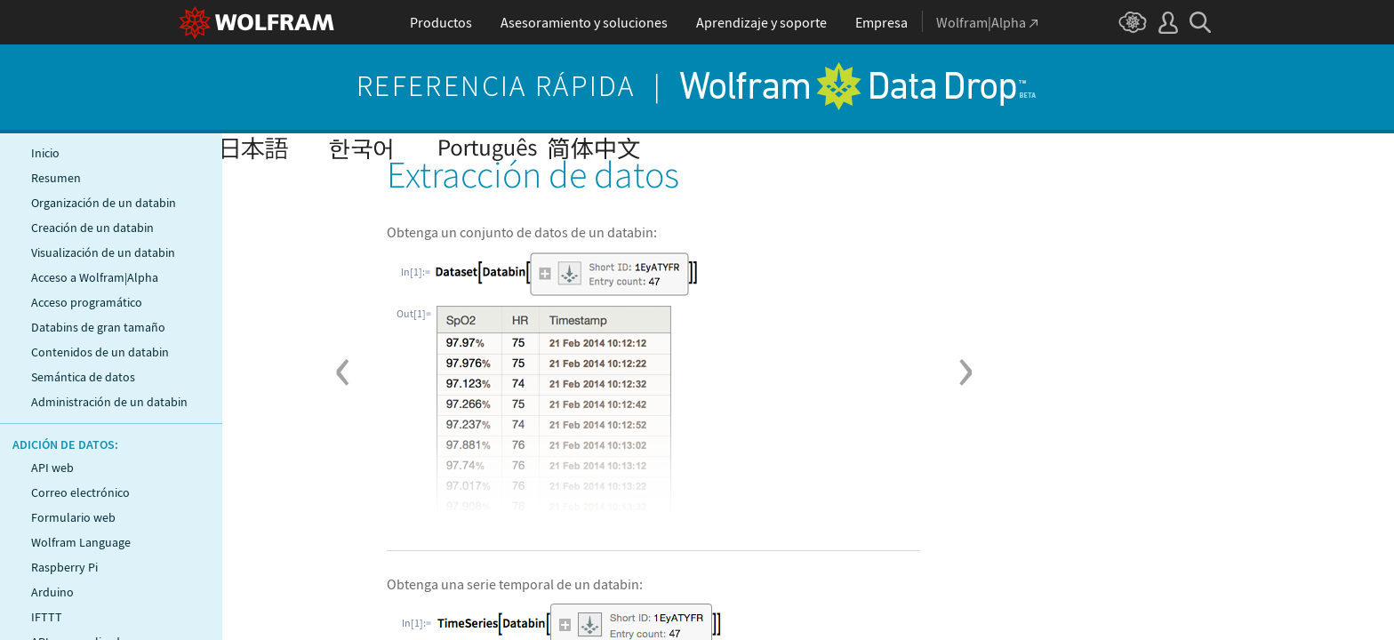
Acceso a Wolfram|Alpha (94, 277)
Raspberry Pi (64, 567)
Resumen (56, 178)
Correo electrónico (80, 492)
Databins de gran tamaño (98, 327)
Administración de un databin (109, 402)
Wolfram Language (81, 542)
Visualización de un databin (103, 252)
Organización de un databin (103, 203)
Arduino (52, 592)
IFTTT (46, 617)
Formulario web (73, 517)
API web (52, 468)
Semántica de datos (83, 377)
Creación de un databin (92, 228)
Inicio (45, 153)
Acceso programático (86, 302)
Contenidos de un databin (100, 352)
